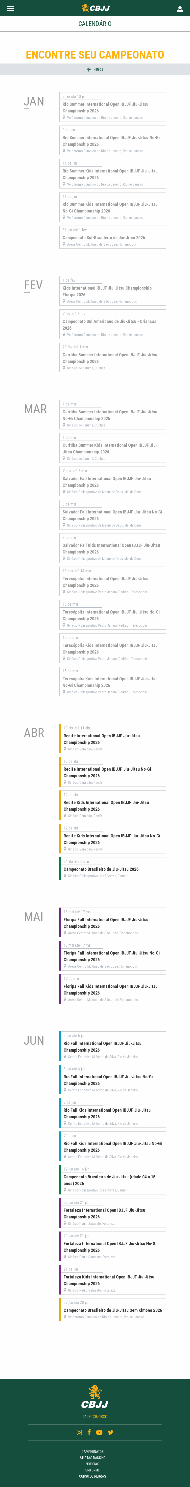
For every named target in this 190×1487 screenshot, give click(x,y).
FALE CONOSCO (95, 1416)
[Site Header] (10, 8)
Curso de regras (92, 1476)
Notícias (92, 1464)
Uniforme (92, 1470)
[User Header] (180, 8)
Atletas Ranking (93, 1458)
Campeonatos (93, 1452)
